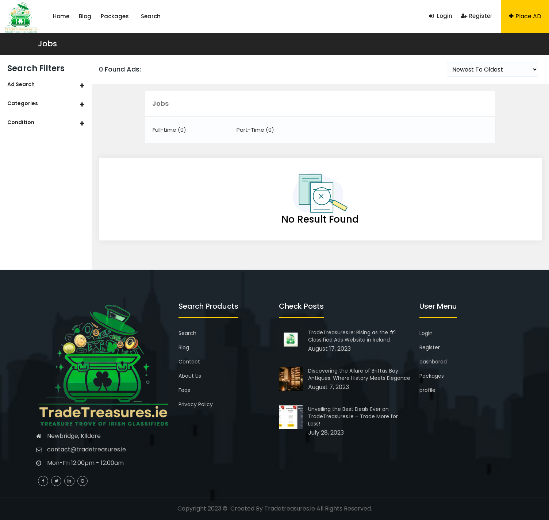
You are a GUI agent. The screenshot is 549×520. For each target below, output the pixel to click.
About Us (189, 376)
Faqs (184, 390)
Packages (115, 16)
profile (427, 390)
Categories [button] (22, 103)
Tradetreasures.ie (289, 508)
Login (440, 16)
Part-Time (255, 130)
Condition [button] (20, 122)
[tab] (46, 84)
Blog (85, 16)
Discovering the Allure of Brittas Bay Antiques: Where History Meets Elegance (359, 374)
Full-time (169, 130)
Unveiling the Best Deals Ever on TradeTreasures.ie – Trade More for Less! (353, 416)
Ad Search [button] (21, 84)
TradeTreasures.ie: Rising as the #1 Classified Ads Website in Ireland (352, 336)
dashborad (433, 361)
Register (476, 16)
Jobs (47, 43)
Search (151, 16)
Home (61, 16)
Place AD (525, 16)
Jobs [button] (160, 103)
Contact (189, 361)
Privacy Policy (195, 404)
